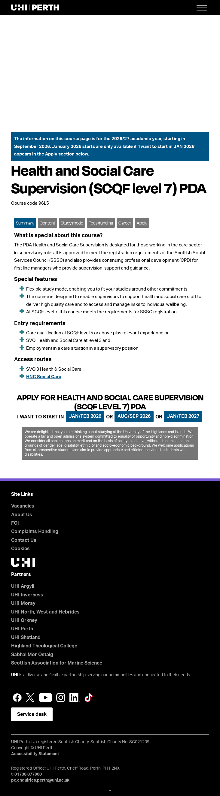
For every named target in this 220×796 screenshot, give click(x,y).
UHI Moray (23, 603)
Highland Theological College (44, 646)
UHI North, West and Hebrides (45, 612)
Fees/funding (101, 222)
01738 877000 (28, 774)
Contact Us (23, 540)
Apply (142, 222)
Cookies (20, 548)
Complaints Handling (34, 531)
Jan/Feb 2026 (85, 416)
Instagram (60, 697)
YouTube (45, 697)
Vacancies (22, 506)
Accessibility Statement (35, 754)
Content (47, 222)
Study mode (72, 222)
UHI (14, 675)
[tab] (25, 222)
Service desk (32, 714)
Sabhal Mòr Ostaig (32, 654)
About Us (21, 514)
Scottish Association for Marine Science (56, 663)
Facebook (17, 697)
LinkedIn (74, 697)
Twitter (30, 697)
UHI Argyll (22, 586)
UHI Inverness (27, 594)
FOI (15, 523)
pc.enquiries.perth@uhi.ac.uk (40, 780)
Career (124, 222)
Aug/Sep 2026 (134, 416)
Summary (25, 222)
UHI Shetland (26, 637)
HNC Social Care (43, 377)
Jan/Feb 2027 (183, 416)
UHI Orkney (24, 620)
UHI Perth (22, 628)
